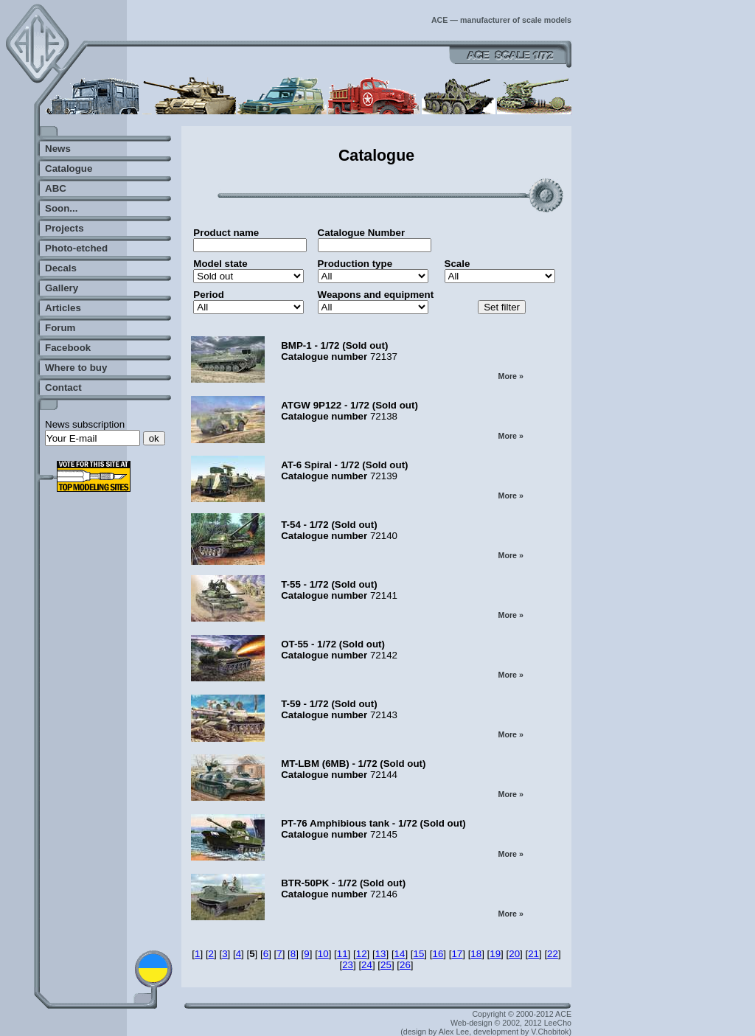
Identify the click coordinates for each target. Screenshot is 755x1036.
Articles (63, 307)
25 (386, 964)
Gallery (61, 287)
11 (342, 953)
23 (347, 964)
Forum (60, 327)
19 (495, 953)
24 (366, 964)
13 (380, 953)
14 (400, 953)
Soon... (61, 208)
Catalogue (68, 168)
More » (510, 376)
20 (514, 953)
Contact (63, 387)
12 (361, 953)
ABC (55, 188)
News (58, 148)
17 (456, 953)
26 (405, 964)
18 (475, 953)
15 (419, 953)
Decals (61, 268)
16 (437, 953)
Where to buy (76, 367)
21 (533, 953)
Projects (64, 228)
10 (323, 953)
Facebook (68, 347)
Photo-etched (76, 248)
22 (552, 953)
